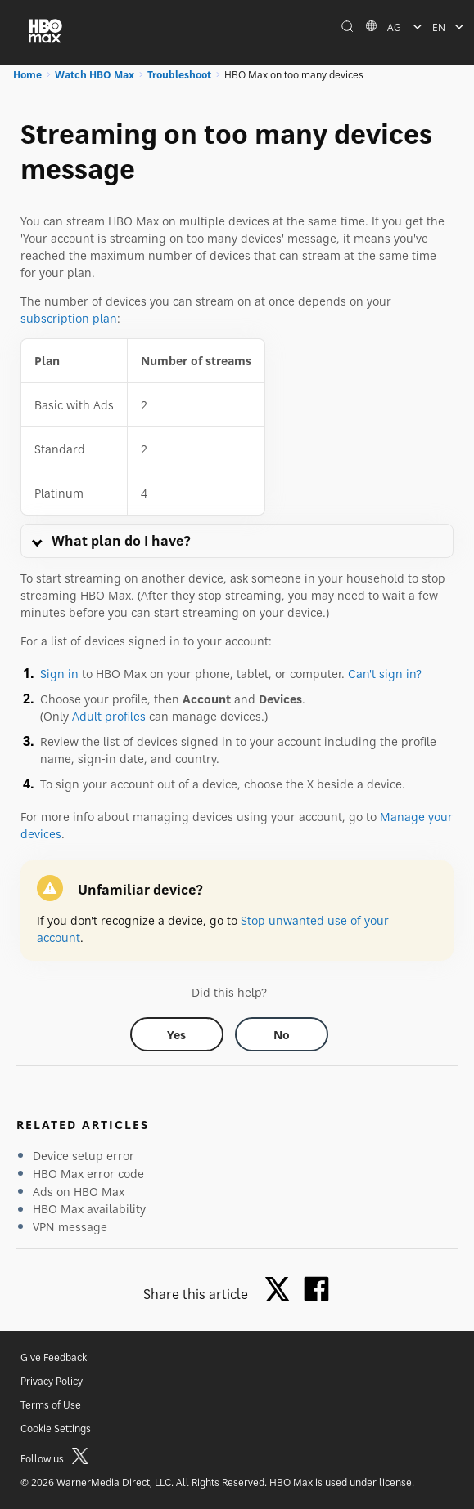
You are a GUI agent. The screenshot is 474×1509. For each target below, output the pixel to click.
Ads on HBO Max (78, 1191)
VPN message (70, 1226)
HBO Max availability (89, 1209)
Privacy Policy (51, 1381)
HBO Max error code (88, 1173)
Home (27, 75)
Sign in (59, 673)
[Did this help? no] (281, 1034)
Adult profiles (109, 716)
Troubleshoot (179, 75)
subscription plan (68, 318)
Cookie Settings (55, 1428)
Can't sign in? (385, 673)
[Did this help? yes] (176, 1034)
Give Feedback (53, 1357)
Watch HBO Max (94, 75)
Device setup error (83, 1155)
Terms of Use (50, 1405)
